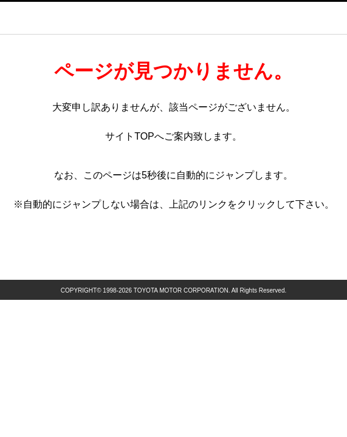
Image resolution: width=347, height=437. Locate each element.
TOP (144, 136)
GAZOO (187, 17)
